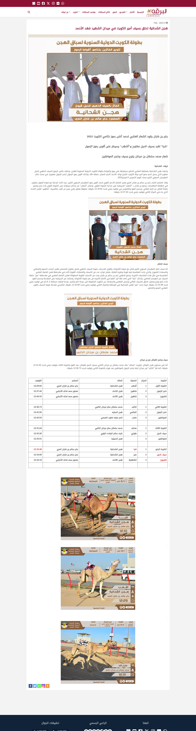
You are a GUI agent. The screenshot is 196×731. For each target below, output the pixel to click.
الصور (115, 12)
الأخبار (132, 12)
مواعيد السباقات (89, 12)
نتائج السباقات (104, 12)
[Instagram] (43, 686)
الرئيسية (140, 12)
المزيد (76, 12)
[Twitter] (35, 686)
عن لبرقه (65, 12)
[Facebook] (30, 686)
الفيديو (123, 12)
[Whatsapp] (39, 686)
